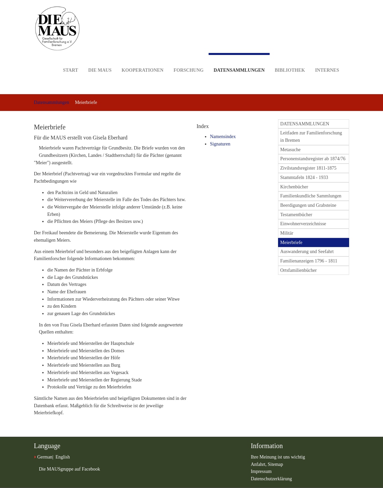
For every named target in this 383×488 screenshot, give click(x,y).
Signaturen (220, 143)
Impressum (261, 471)
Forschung (188, 60)
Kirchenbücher (294, 186)
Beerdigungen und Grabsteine (308, 205)
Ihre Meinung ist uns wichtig (278, 457)
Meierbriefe (291, 242)
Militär (286, 233)
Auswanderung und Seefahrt (307, 251)
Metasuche (290, 149)
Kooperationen (143, 60)
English (62, 457)
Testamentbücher (296, 214)
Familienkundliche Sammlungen (310, 195)
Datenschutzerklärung (271, 478)
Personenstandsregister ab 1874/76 (312, 158)
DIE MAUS (100, 60)
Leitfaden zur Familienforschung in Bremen (311, 136)
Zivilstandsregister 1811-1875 (308, 168)
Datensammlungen (239, 63)
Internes (327, 60)
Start (70, 60)
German (44, 457)
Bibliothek (290, 60)
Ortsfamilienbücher (298, 270)
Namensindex (223, 136)
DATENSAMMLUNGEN (304, 123)
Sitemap (275, 464)
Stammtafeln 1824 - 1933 (304, 177)
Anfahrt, (259, 464)
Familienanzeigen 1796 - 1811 (308, 260)
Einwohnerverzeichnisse (303, 223)
